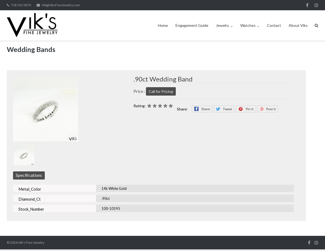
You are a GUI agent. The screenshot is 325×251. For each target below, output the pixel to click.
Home (163, 25)
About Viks (298, 25)
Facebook (307, 5)
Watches (248, 25)
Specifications (29, 175)
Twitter (224, 108)
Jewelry (222, 25)
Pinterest (246, 108)
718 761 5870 (21, 5)
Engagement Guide (192, 25)
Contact (274, 25)
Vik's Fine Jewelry (31, 242)
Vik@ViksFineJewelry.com (61, 5)
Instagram (316, 5)
